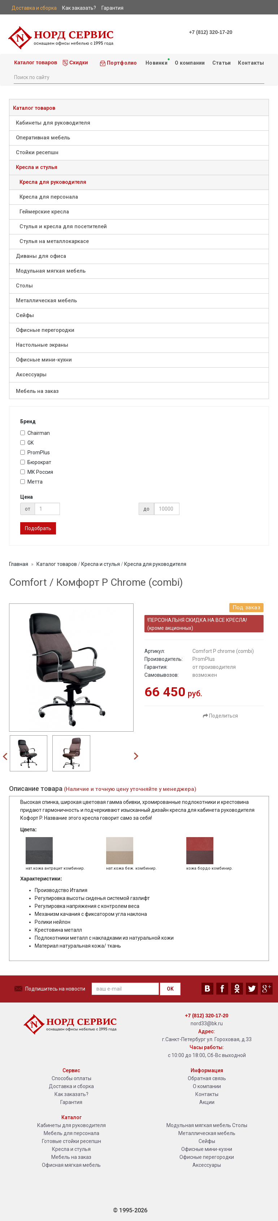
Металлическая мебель (46, 301)
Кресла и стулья (36, 167)
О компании (190, 63)
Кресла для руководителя (52, 182)
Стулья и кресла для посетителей (63, 227)
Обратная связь (207, 1078)
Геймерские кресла (44, 212)
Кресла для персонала (48, 197)
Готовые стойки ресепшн (71, 1141)
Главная (18, 564)
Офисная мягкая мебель (71, 1165)
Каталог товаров (35, 62)
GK (27, 443)
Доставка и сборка (71, 1086)
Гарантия (71, 1102)
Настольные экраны (42, 345)
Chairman (35, 433)
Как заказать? (71, 1094)
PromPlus (35, 452)
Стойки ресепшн (37, 153)
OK (170, 989)
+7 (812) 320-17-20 (210, 32)
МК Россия (36, 472)
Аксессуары (31, 375)
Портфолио (118, 63)
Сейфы (25, 315)
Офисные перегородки (45, 330)
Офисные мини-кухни (44, 360)
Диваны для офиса (41, 256)
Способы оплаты (71, 1078)
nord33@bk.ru (207, 1023)
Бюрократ (35, 462)
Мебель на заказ (37, 391)
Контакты (251, 63)
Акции (206, 1102)
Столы (24, 286)
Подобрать (38, 528)
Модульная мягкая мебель (51, 271)
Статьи (221, 63)
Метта (31, 482)
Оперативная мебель (43, 138)
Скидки (75, 63)
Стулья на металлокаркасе (54, 241)
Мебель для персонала (71, 1133)
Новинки (156, 61)
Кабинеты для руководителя (53, 123)
